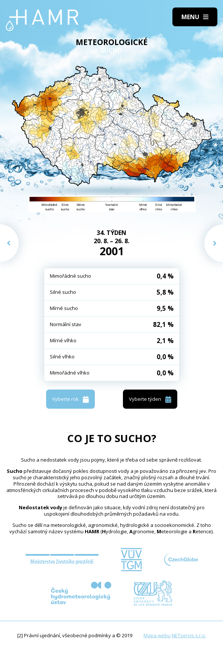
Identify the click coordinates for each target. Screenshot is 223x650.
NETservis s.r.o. (189, 635)
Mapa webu (157, 635)
